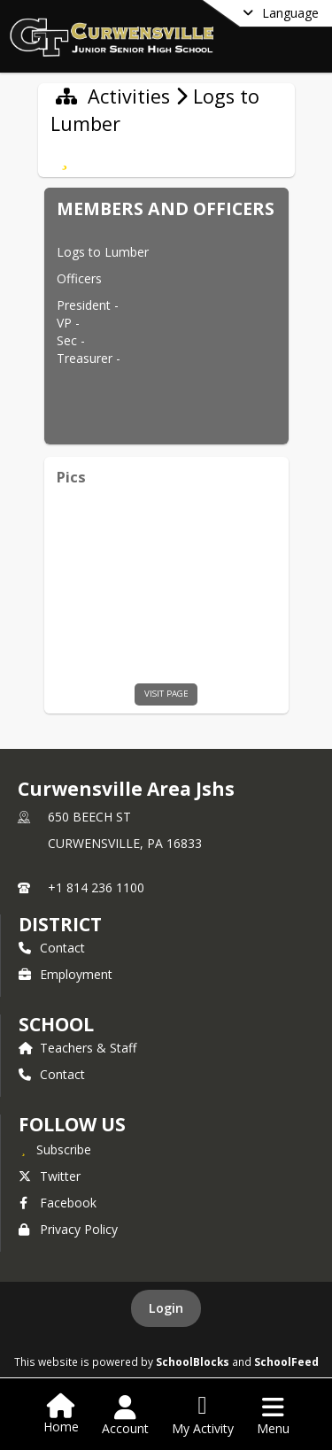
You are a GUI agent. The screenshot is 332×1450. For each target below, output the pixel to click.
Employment (65, 974)
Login (166, 1308)
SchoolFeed (286, 1361)
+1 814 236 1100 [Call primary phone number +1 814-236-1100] (96, 887)
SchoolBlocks (192, 1361)
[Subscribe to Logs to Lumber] (65, 158)
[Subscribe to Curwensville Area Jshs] (55, 1149)
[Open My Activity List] (203, 1415)
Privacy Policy (68, 1229)
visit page (166, 693)
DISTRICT (60, 924)
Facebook (58, 1202)
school (56, 1024)
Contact (52, 947)
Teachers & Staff (77, 1047)
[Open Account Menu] (125, 1415)
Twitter (50, 1176)
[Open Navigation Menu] (273, 1415)
